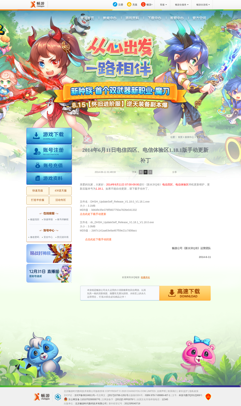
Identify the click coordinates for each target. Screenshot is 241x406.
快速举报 (48, 219)
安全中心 (48, 237)
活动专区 (60, 200)
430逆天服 (61, 190)
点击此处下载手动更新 (93, 213)
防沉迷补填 (63, 237)
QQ (184, 172)
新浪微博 (180, 172)
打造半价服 (37, 200)
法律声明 (161, 391)
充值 (134, 4)
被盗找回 (34, 219)
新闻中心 (189, 137)
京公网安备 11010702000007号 (82, 399)
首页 (180, 137)
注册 (120, 4)
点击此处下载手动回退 (98, 239)
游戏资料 (49, 178)
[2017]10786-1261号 (118, 395)
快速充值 (37, 190)
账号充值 (49, 166)
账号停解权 (63, 219)
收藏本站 (145, 277)
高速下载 (185, 293)
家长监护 (183, 391)
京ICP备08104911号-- (85, 395)
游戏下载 (49, 136)
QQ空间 (189, 172)
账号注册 (49, 152)
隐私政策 (193, 391)
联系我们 (172, 391)
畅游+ (149, 4)
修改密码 (34, 237)
